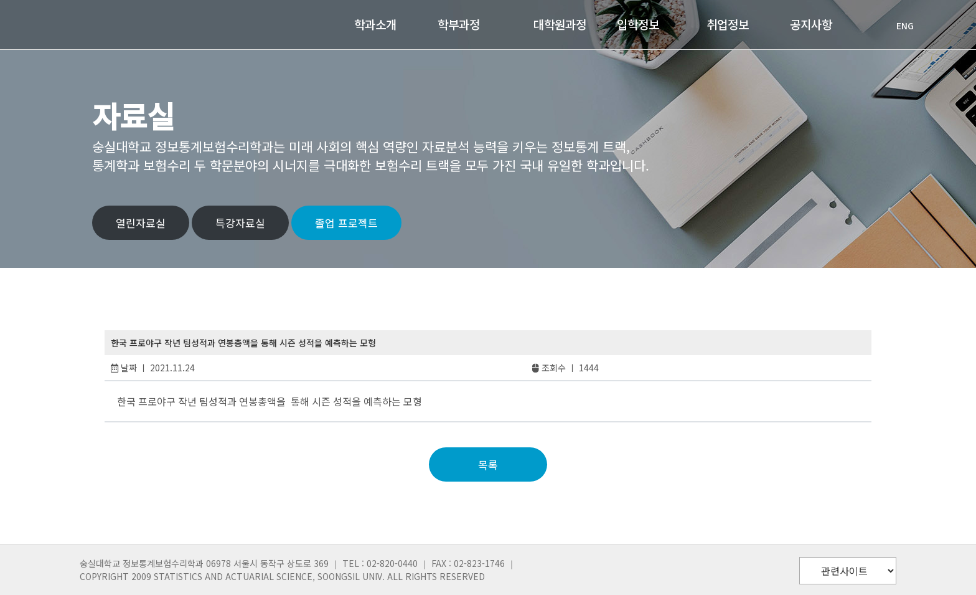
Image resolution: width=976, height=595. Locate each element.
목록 (488, 464)
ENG (899, 25)
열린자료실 (141, 223)
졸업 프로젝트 (346, 223)
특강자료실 (240, 223)
